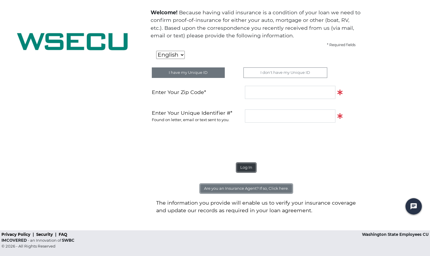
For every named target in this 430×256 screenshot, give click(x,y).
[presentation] (196, 140)
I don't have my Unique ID (285, 72)
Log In (246, 167)
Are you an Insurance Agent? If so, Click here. (246, 188)
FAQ (63, 234)
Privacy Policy (16, 234)
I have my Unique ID (188, 72)
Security (45, 234)
